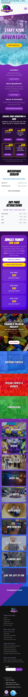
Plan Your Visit (8, 625)
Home (5, 617)
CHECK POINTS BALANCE (14, 264)
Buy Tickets (14, 342)
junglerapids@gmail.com (13, 687)
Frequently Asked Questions (12, 646)
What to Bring (8, 637)
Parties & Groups (8, 623)
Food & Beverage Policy (10, 651)
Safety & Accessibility (10, 649)
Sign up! (19, 669)
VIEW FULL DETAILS (14, 259)
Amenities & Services (10, 639)
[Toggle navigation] (25, 9)
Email (7, 666)
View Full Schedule (14, 191)
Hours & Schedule (9, 631)
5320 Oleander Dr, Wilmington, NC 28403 (12, 683)
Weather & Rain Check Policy (12, 653)
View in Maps (14, 79)
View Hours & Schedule (14, 108)
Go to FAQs (14, 95)
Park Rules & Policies (10, 647)
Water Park (7, 619)
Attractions (7, 621)
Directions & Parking (10, 635)
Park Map (6, 633)
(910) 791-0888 (10, 680)
